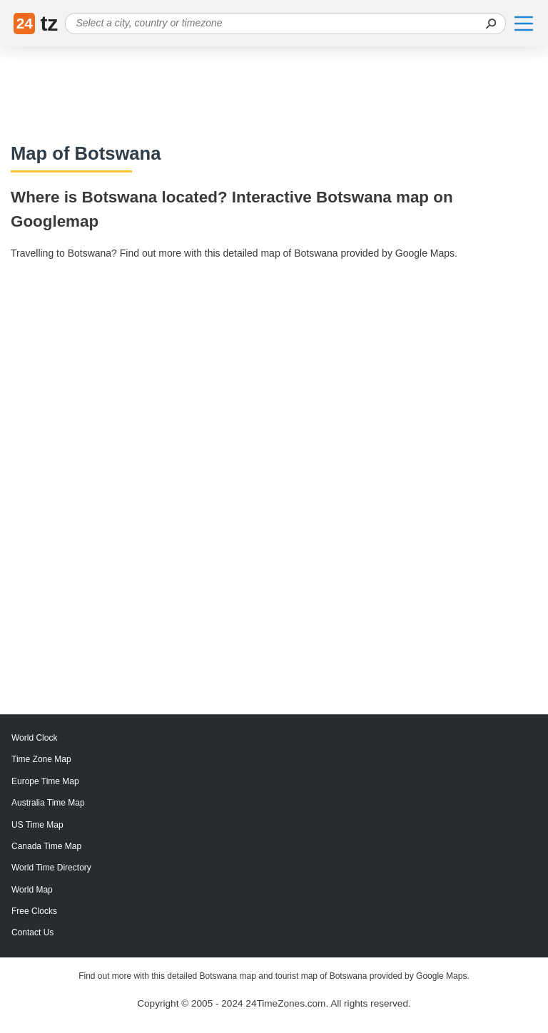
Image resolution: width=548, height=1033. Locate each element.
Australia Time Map (48, 803)
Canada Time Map (46, 846)
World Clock (34, 738)
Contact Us (32, 932)
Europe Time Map (45, 781)
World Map (32, 890)
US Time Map (37, 825)
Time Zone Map (41, 759)
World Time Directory (51, 868)
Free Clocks (34, 911)
